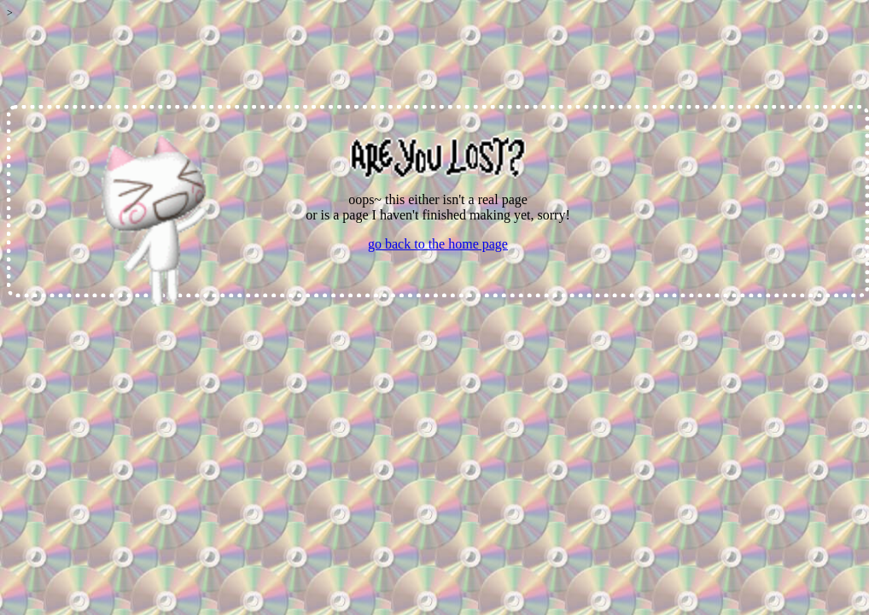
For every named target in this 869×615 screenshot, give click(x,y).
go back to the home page (438, 244)
